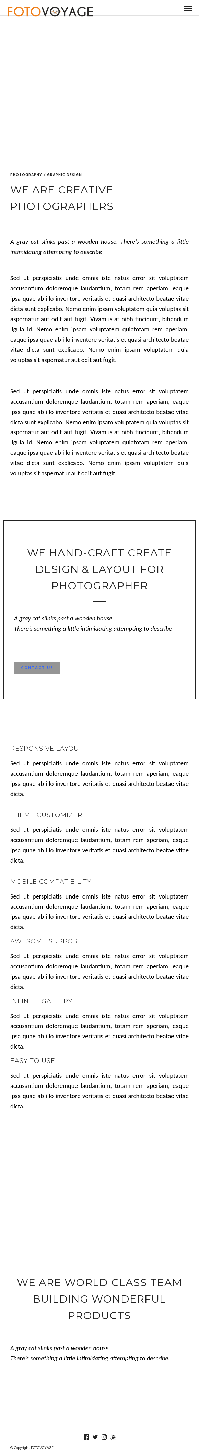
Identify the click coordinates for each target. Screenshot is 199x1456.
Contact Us (37, 668)
